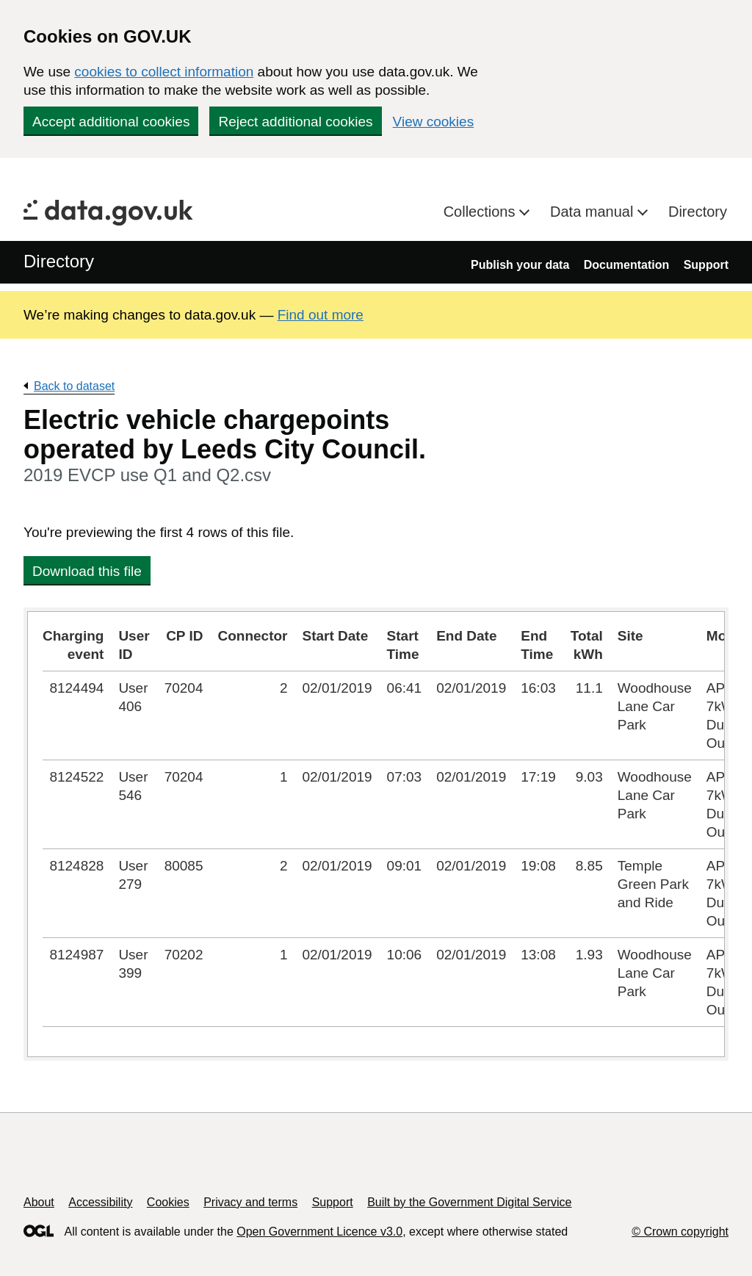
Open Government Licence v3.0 (319, 1231)
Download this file (87, 571)
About (39, 1202)
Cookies (168, 1202)
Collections (481, 211)
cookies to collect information (163, 71)
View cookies (433, 122)
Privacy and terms (250, 1202)
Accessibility (100, 1202)
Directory (697, 211)
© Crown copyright (680, 1231)
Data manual (593, 211)
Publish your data (520, 265)
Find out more (321, 314)
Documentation (626, 265)
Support (706, 265)
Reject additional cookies (295, 121)
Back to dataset (74, 386)
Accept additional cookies (110, 121)
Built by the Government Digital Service (469, 1202)
